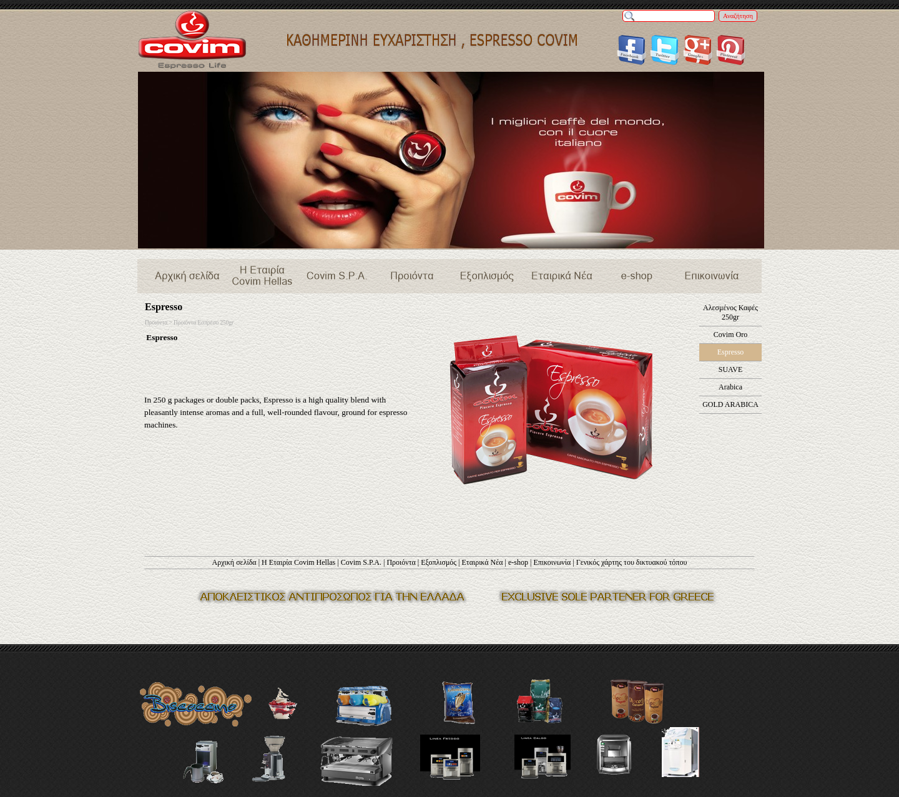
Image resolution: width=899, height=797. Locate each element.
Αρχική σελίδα (234, 562)
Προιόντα (400, 562)
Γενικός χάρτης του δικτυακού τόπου (631, 562)
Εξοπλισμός (438, 562)
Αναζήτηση (738, 15)
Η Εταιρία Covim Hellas (298, 562)
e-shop (518, 562)
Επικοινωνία (552, 562)
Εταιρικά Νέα (482, 562)
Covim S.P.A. (361, 562)
